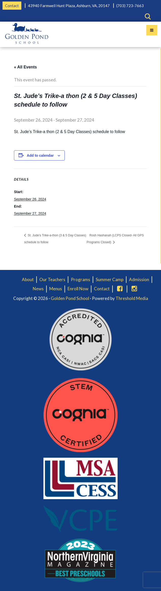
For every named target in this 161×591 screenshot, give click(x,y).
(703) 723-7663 (130, 5)
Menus (55, 288)
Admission (139, 279)
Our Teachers (52, 279)
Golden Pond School (70, 298)
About (28, 279)
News (38, 288)
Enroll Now (78, 288)
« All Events (25, 67)
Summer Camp (109, 279)
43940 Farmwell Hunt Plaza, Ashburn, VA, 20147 (69, 5)
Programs (80, 279)
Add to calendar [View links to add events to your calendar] (40, 155)
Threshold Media (132, 298)
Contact (12, 5)
